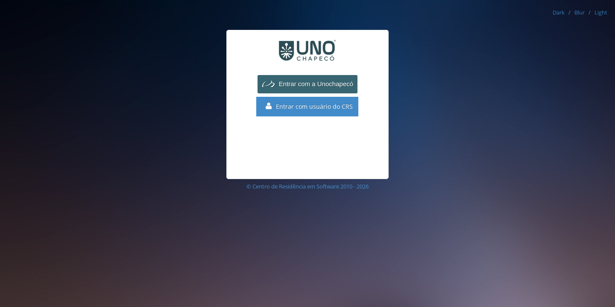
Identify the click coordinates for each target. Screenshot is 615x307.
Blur (579, 12)
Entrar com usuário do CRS (309, 106)
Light (600, 12)
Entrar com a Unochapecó (316, 83)
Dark (559, 12)
